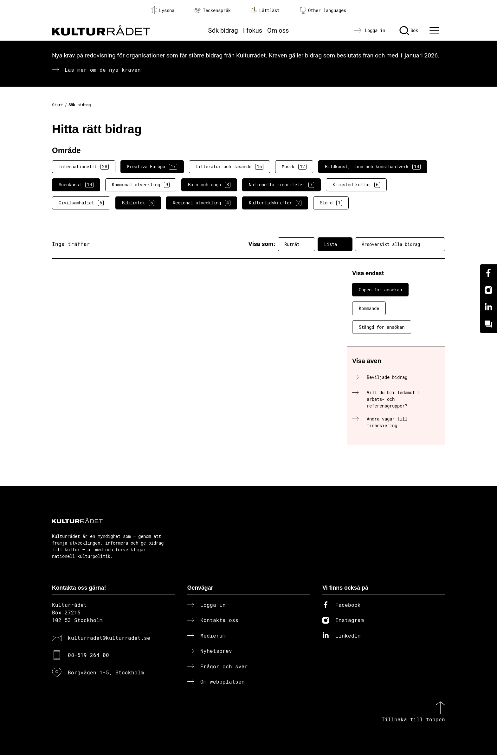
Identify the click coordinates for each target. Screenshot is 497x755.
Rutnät (296, 244)
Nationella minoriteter (281, 185)
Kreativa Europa (152, 166)
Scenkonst (76, 185)
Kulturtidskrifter (275, 203)
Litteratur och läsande (229, 166)
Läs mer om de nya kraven (103, 69)
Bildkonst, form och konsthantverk (373, 166)
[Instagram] (488, 290)
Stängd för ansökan (381, 327)
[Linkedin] (488, 307)
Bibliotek (138, 203)
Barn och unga (209, 185)
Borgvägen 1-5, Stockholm (106, 672)
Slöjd (331, 203)
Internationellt (84, 166)
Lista (335, 244)
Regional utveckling (201, 203)
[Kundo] (488, 324)
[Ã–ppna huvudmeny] (435, 30)
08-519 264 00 (88, 655)
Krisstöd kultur (356, 185)
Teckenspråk (213, 10)
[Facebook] (488, 272)
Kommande (369, 308)
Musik (294, 166)
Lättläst (265, 10)
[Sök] (408, 30)
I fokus (252, 30)
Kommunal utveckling (141, 185)
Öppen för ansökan (380, 290)
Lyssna (162, 10)
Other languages (323, 10)
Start (57, 104)
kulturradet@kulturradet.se (109, 637)
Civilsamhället (81, 203)
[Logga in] (369, 30)
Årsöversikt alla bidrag (400, 244)
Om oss (278, 30)
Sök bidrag (223, 30)
